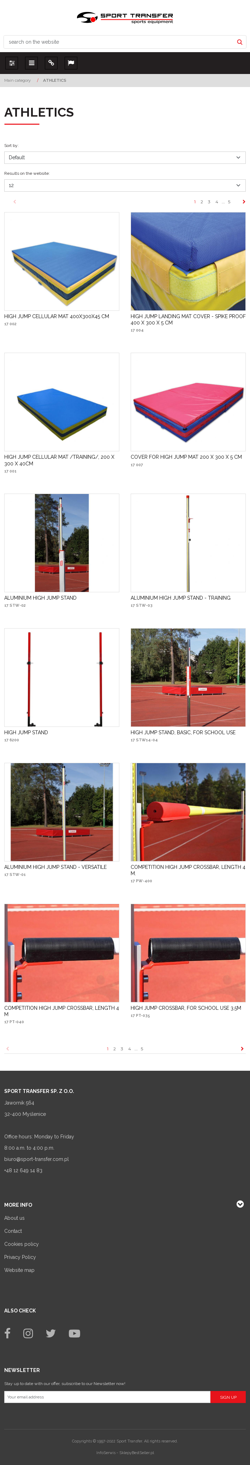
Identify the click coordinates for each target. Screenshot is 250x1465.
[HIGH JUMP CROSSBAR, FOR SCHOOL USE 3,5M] (186, 1008)
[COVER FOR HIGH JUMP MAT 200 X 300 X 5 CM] (186, 457)
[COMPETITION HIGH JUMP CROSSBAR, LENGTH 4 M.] (188, 870)
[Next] (244, 201)
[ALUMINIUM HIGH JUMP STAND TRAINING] (181, 598)
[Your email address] (107, 1397)
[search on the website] (119, 42)
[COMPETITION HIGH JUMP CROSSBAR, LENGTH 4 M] (61, 1011)
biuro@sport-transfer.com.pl (36, 1159)
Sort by (11, 145)
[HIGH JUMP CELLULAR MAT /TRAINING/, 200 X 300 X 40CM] (61, 460)
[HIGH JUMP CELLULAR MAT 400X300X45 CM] (56, 316)
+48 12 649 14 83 (23, 1170)
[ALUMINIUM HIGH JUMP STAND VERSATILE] (55, 867)
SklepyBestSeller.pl (136, 1453)
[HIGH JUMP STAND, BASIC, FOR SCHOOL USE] (183, 732)
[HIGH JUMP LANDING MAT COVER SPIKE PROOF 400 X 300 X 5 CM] (188, 319)
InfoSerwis (105, 1453)
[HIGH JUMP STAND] (26, 732)
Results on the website (27, 173)
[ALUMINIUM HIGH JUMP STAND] (40, 598)
